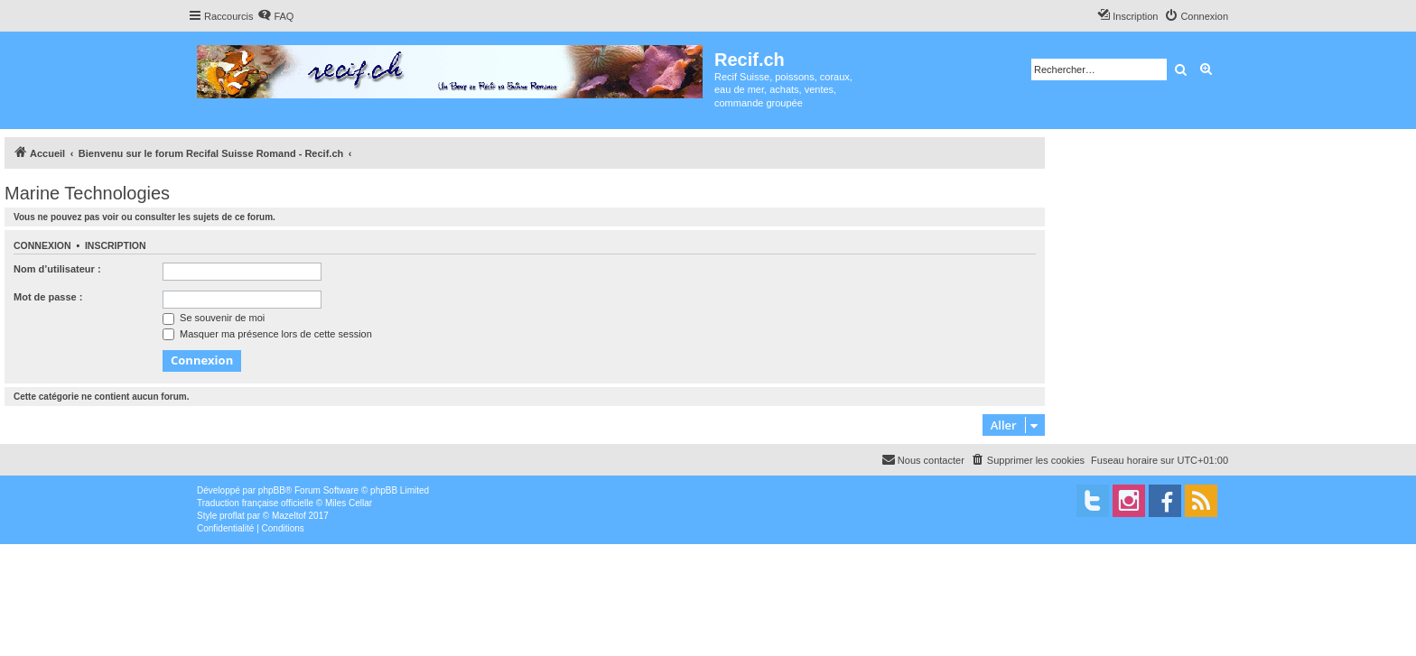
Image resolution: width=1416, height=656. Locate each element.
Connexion (42, 245)
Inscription (115, 245)
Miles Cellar (348, 503)
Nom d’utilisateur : (57, 268)
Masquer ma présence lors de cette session (267, 333)
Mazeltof (289, 516)
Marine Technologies (87, 193)
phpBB (271, 490)
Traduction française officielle (255, 503)
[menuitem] (275, 16)
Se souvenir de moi (214, 317)
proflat (232, 516)
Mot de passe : (48, 296)
